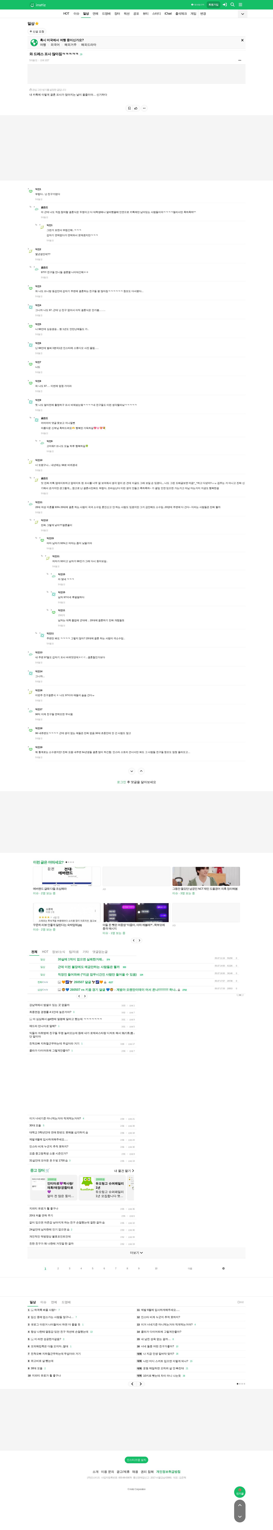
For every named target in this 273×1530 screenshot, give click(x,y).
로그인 (121, 782)
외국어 (55, 44)
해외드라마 (88, 44)
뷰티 (145, 13)
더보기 (136, 1252)
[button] (133, 940)
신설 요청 (37, 31)
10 (156, 1268)
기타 (86, 951)
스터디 (156, 13)
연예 (95, 13)
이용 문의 (107, 1471)
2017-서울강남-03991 (161, 1477)
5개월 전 (33, 60)
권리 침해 (147, 1471)
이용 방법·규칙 (197, 5)
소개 (96, 1471)
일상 (86, 13)
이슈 (76, 13)
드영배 (106, 13)
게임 (193, 13)
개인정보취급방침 (168, 1471)
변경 (203, 13)
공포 (136, 13)
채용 (135, 1471)
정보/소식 (58, 951)
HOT (66, 13)
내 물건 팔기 (124, 1170)
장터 (117, 13)
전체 (34, 951)
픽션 (126, 13)
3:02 (240, 1302)
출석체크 (181, 13)
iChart (168, 13)
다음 (190, 1268)
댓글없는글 (100, 951)
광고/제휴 (123, 1471)
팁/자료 (74, 951)
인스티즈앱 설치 (136, 1459)
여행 (43, 44)
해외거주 (70, 44)
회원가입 (213, 4)
